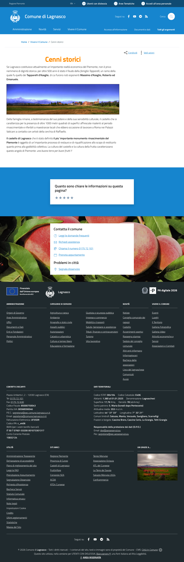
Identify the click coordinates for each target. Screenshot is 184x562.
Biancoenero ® (103, 553)
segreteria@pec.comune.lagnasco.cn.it (31, 412)
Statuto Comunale (15, 494)
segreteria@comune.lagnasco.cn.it (30, 416)
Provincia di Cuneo (59, 461)
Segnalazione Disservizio (18, 479)
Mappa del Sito (13, 527)
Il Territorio (157, 322)
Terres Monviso (100, 456)
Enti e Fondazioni (14, 331)
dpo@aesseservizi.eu (110, 430)
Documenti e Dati (14, 327)
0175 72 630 (17, 402)
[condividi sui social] (130, 52)
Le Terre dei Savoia (102, 470)
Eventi (155, 313)
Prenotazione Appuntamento (20, 475)
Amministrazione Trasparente (20, 456)
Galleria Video (158, 331)
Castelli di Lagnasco (59, 465)
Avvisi (126, 379)
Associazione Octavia (103, 461)
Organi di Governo (15, 313)
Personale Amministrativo (19, 336)
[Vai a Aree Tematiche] (124, 3)
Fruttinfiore (55, 470)
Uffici (8, 322)
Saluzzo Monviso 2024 (104, 475)
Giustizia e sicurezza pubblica (100, 313)
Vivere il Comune (38, 42)
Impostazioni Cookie (16, 508)
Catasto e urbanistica (60, 336)
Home (24, 42)
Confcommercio (100, 479)
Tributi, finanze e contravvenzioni (102, 331)
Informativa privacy (15, 498)
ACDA (53, 479)
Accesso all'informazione (115, 29)
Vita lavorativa (93, 341)
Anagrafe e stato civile (61, 322)
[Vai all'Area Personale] (156, 3)
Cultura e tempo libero (61, 341)
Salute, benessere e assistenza (101, 327)
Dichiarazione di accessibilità (20, 461)
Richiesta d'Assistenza (17, 484)
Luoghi (155, 317)
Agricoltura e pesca (59, 313)
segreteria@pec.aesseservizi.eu (113, 434)
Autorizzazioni (57, 331)
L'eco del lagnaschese (133, 369)
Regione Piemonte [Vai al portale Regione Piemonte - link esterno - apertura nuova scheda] (17, 3)
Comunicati (128, 374)
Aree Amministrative (16, 317)
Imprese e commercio (96, 317)
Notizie (126, 313)
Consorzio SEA (57, 475)
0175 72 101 (16, 398)
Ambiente (55, 317)
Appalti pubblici (57, 327)
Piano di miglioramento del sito (21, 465)
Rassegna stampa (131, 336)
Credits (9, 513)
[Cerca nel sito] (171, 16)
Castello (127, 327)
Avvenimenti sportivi (133, 331)
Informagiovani (130, 355)
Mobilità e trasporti (95, 322)
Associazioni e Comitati (163, 346)
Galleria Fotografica (161, 327)
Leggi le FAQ (12, 470)
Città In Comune (150, 549)
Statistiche (11, 522)
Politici (9, 341)
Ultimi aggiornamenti (16, 517)
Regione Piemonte (59, 456)
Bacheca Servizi (14, 489)
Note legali (11, 503)
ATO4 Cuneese (57, 484)
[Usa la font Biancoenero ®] (94, 3)
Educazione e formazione (62, 346)
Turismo (89, 336)
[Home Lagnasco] (37, 16)
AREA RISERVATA (90, 557)
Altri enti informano (132, 350)
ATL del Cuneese (101, 465)
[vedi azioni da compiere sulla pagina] (146, 52)
